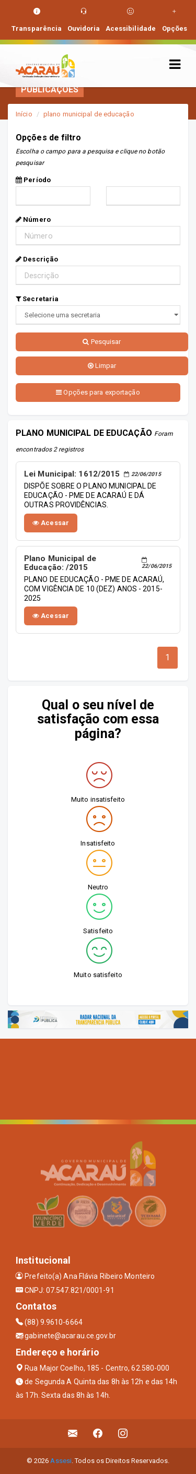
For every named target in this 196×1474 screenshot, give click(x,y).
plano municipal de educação (88, 114)
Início (24, 114)
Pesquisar (102, 342)
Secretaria (37, 299)
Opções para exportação (98, 392)
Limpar (102, 366)
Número (33, 219)
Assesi (61, 1461)
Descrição (37, 259)
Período (33, 180)
